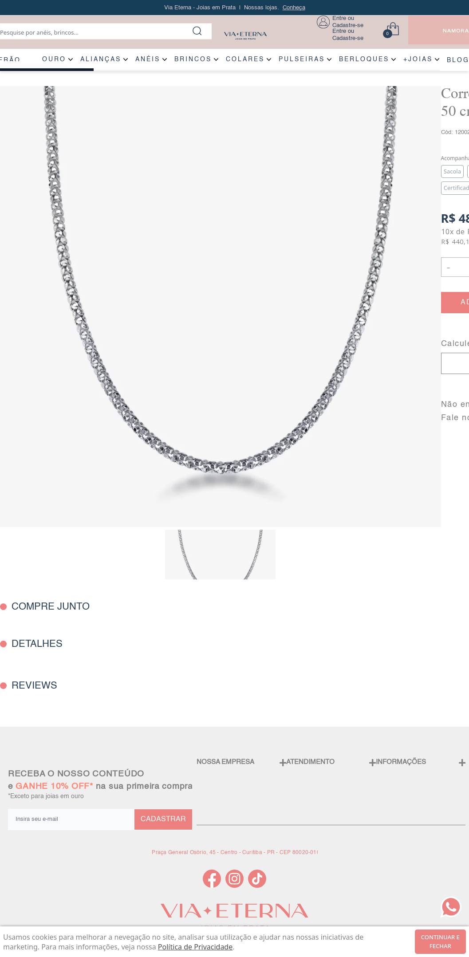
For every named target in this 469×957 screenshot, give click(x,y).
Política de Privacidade (195, 947)
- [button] (448, 267)
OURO (54, 59)
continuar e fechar (440, 941)
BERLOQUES (364, 59)
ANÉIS (147, 59)
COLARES (245, 59)
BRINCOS (193, 59)
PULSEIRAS (302, 59)
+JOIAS (418, 59)
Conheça (294, 8)
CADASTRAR (163, 819)
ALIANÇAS (100, 59)
